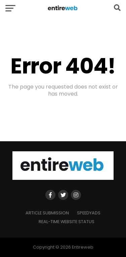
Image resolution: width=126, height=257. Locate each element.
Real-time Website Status (66, 221)
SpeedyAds (88, 213)
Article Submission (47, 213)
